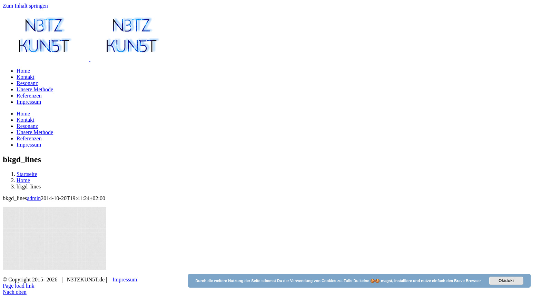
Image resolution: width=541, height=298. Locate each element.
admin (34, 280)
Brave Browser (467, 281)
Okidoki (506, 280)
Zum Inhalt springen (25, 6)
